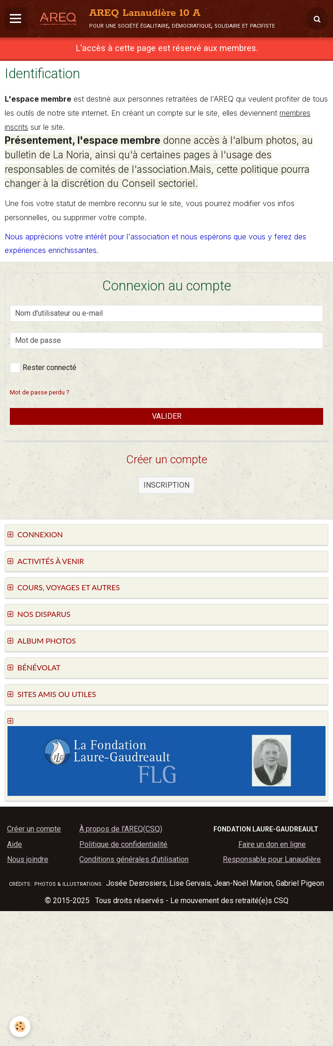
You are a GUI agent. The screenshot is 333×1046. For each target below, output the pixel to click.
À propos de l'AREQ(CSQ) (120, 828)
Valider (167, 416)
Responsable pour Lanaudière (272, 859)
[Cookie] (19, 1026)
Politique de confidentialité (123, 844)
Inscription (166, 485)
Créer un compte (34, 828)
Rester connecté (43, 368)
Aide (14, 844)
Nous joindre (27, 859)
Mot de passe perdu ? (39, 392)
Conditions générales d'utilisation (134, 859)
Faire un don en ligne (272, 844)
